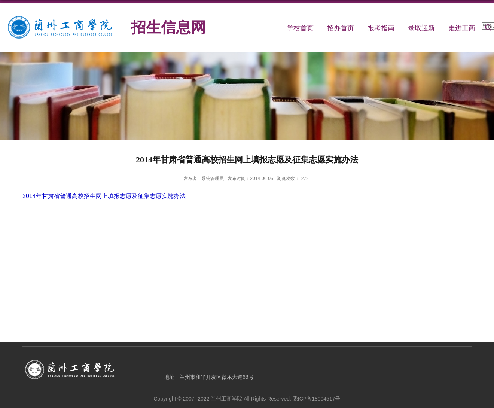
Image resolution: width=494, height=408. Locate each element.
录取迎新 (421, 28)
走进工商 (461, 28)
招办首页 (340, 28)
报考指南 (381, 28)
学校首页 (300, 28)
